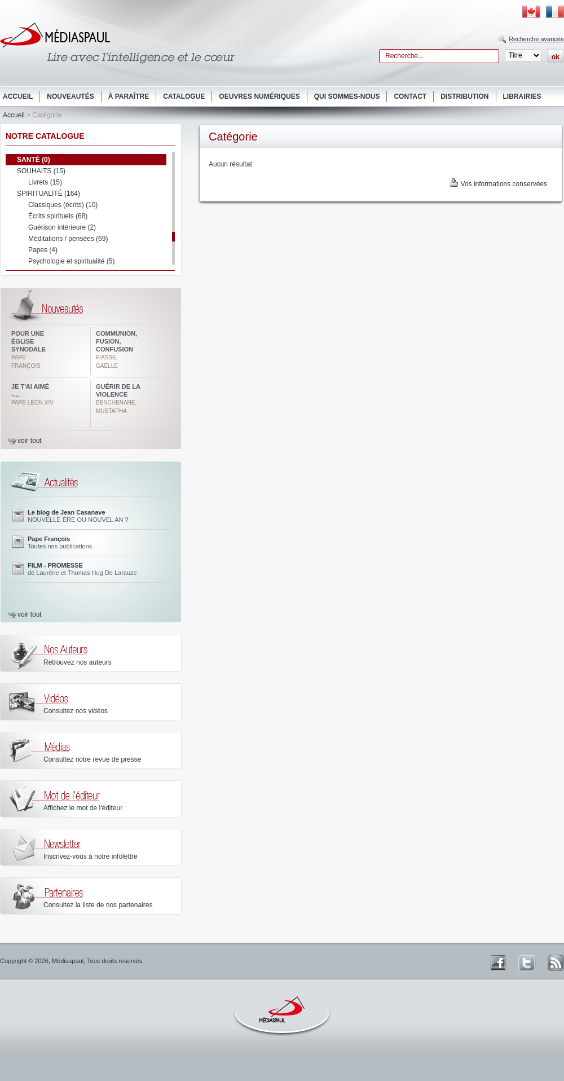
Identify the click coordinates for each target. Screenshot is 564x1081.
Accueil (18, 96)
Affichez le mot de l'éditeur (82, 808)
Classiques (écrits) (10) (63, 205)
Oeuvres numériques (259, 96)
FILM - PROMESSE (55, 565)
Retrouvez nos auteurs (77, 662)
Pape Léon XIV (32, 402)
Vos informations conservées (504, 184)
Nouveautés (70, 96)
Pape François (49, 538)
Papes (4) (43, 250)
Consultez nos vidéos (75, 711)
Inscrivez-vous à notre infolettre (90, 856)
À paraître (128, 96)
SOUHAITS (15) (41, 171)
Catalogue (184, 96)
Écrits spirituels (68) (57, 216)
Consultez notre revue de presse (92, 759)
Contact (410, 96)
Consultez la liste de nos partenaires (97, 905)
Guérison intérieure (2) (62, 227)
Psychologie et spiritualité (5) (71, 261)
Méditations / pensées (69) (68, 239)
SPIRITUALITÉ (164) (48, 193)
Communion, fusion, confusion (116, 341)
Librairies (522, 96)
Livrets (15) (45, 182)
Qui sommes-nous (347, 96)
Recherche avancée (536, 39)
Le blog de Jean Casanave (66, 512)
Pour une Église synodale (28, 341)
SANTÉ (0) (33, 160)
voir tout (29, 441)
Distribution (464, 96)
